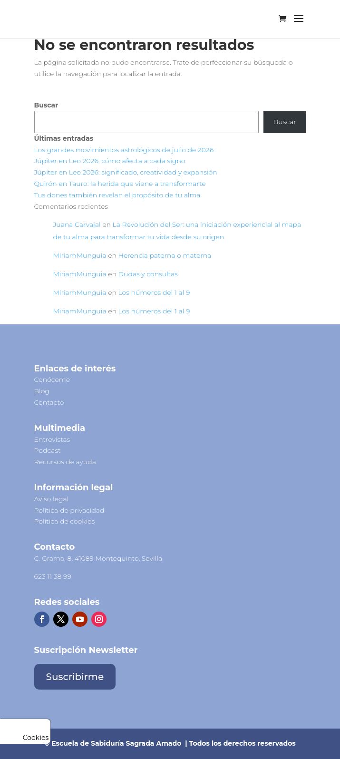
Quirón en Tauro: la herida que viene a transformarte (120, 183)
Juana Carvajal (77, 224)
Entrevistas (52, 439)
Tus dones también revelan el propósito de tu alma (117, 195)
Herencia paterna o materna (165, 255)
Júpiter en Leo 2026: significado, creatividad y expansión (125, 172)
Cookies (25, 737)
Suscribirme (75, 676)
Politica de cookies (64, 521)
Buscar (46, 105)
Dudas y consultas (148, 274)
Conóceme (52, 379)
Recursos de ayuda (65, 461)
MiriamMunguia (80, 255)
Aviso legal (51, 499)
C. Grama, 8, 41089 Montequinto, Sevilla (98, 558)
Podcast (47, 450)
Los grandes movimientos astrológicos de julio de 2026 (124, 150)
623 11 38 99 (52, 576)
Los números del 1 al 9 (154, 292)
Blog (41, 391)
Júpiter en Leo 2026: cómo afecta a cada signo (109, 160)
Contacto (49, 402)
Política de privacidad (69, 510)
